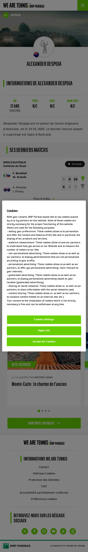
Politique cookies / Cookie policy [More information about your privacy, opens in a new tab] (25, 308)
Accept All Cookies (44, 341)
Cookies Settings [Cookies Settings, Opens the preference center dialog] (44, 319)
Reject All (44, 330)
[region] (44, 276)
